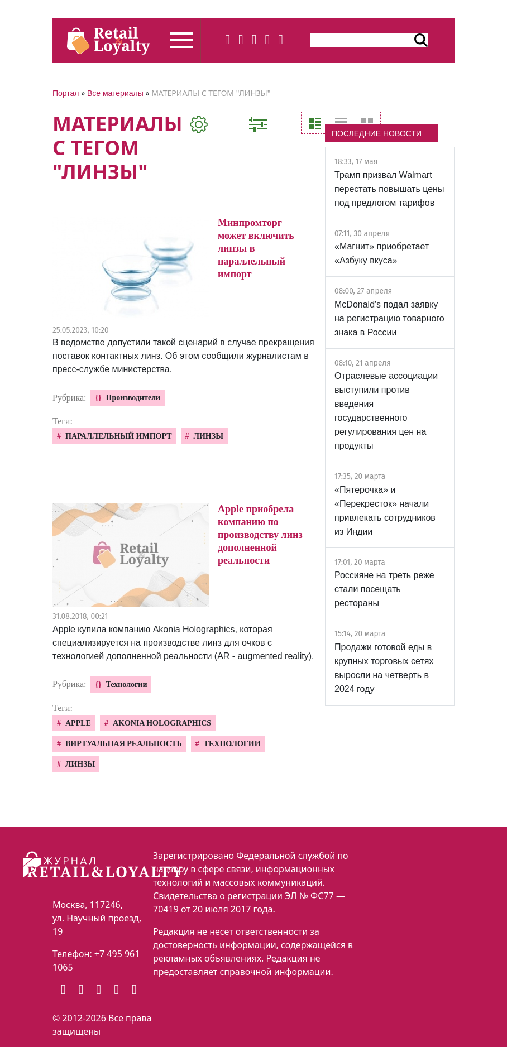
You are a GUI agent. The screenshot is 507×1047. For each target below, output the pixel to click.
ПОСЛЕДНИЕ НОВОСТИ (377, 133)
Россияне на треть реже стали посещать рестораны (384, 589)
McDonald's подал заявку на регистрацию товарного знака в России (389, 318)
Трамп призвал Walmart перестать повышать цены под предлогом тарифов (389, 189)
